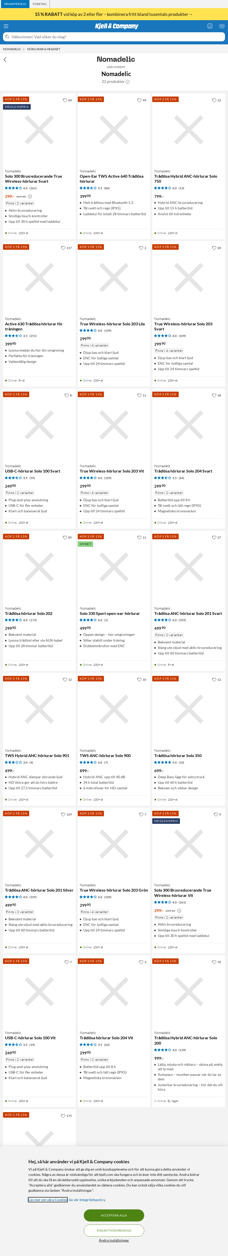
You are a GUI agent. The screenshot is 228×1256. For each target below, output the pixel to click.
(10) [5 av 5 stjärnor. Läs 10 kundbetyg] (181, 762)
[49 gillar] (141, 100)
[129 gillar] (66, 814)
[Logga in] (210, 26)
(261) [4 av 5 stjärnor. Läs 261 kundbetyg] (33, 188)
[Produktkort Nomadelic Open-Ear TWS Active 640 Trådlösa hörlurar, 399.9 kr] (114, 129)
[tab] (15, 4)
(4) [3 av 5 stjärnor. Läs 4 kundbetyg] (31, 762)
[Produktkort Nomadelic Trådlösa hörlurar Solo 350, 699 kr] (188, 709)
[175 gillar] (66, 1116)
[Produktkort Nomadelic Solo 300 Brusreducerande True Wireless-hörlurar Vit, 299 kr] (188, 844)
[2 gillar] (142, 248)
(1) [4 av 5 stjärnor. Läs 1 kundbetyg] (106, 620)
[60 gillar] (67, 100)
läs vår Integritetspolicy (87, 1200)
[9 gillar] (217, 814)
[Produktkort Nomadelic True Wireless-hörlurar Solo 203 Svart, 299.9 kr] (188, 277)
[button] (128, 81)
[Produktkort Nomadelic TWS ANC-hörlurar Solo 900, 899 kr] (114, 709)
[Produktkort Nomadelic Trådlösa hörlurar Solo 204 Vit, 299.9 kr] (114, 991)
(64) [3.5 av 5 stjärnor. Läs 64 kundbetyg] (181, 478)
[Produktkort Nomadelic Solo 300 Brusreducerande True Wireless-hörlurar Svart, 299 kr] (39, 129)
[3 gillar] (142, 962)
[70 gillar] (216, 962)
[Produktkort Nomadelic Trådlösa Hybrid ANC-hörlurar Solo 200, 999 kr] (188, 991)
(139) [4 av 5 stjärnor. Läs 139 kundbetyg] (182, 1050)
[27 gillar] (216, 537)
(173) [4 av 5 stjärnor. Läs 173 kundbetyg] (33, 620)
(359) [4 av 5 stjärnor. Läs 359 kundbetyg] (182, 620)
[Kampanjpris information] (30, 197)
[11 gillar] (141, 395)
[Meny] (6, 26)
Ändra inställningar (114, 1240)
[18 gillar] (216, 395)
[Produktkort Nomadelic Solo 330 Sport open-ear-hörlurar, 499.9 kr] (114, 567)
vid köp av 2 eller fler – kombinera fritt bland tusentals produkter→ (114, 14)
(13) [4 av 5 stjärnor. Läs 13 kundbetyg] (181, 188)
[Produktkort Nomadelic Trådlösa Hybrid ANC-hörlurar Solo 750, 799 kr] (188, 129)
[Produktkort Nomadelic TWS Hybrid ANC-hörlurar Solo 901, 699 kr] (39, 709)
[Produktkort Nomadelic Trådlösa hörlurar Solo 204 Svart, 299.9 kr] (188, 425)
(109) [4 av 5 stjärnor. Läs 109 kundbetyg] (107, 330)
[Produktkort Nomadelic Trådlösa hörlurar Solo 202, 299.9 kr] (39, 567)
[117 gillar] (66, 248)
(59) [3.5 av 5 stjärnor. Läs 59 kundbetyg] (32, 478)
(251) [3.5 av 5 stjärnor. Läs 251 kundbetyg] (33, 336)
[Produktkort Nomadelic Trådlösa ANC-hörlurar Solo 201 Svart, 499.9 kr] (188, 567)
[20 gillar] (216, 248)
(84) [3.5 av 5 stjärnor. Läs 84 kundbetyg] (107, 188)
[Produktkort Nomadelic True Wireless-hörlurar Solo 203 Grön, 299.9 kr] (114, 844)
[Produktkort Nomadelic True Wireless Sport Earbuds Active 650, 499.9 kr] (39, 1145)
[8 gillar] (68, 395)
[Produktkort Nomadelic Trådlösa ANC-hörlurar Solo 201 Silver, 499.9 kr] (39, 844)
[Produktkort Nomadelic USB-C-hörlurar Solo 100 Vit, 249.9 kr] (39, 991)
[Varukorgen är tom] (222, 26)
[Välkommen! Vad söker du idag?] (117, 37)
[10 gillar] (141, 679)
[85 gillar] (67, 537)
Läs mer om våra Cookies (47, 1200)
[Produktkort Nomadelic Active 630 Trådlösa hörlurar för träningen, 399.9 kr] (39, 277)
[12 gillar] (216, 100)
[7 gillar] (142, 814)
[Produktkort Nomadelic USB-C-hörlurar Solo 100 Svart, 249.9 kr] (39, 425)
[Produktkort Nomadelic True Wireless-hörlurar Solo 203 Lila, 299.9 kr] (114, 277)
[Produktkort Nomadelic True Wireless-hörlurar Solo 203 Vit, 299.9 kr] (114, 425)
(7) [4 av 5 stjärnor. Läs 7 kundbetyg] (106, 762)
